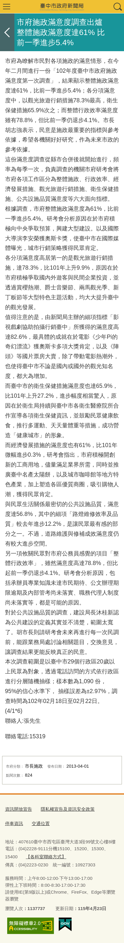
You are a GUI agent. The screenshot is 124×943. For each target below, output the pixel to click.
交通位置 (41, 823)
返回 (7, 32)
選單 (6, 6)
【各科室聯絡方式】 (46, 856)
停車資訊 (14, 823)
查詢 (117, 6)
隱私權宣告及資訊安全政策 (68, 809)
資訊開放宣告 (18, 809)
